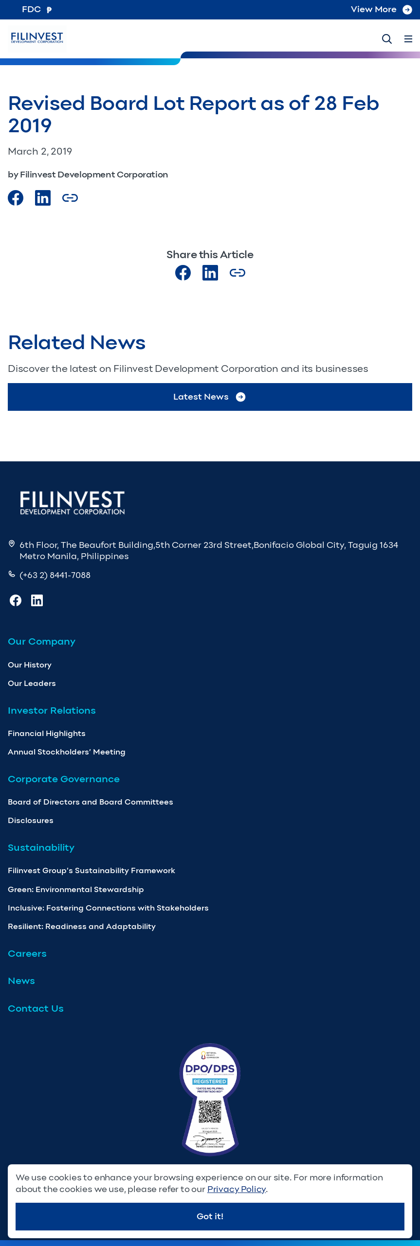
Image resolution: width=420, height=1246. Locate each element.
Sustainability (41, 847)
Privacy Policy (236, 1189)
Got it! (210, 1216)
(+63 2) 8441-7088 (55, 575)
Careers (27, 953)
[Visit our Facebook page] (15, 198)
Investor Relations (52, 710)
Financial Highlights (47, 733)
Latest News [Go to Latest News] (210, 397)
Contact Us (36, 1008)
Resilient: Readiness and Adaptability (82, 926)
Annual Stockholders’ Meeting (67, 751)
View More (381, 9)
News (21, 980)
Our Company (41, 641)
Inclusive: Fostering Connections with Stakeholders (108, 908)
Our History (30, 664)
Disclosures (31, 820)
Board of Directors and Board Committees (90, 802)
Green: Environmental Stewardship (76, 889)
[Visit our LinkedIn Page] (43, 198)
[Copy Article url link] (70, 198)
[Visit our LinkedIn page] (210, 273)
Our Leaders (32, 683)
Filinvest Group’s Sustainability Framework (91, 870)
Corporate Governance (64, 779)
